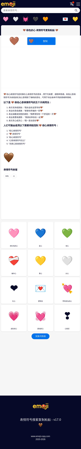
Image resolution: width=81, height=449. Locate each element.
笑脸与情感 (40, 336)
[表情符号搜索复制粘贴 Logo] (40, 409)
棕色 (7, 176)
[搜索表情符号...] (76, 10)
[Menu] (78, 4)
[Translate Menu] (72, 4)
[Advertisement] (40, 67)
